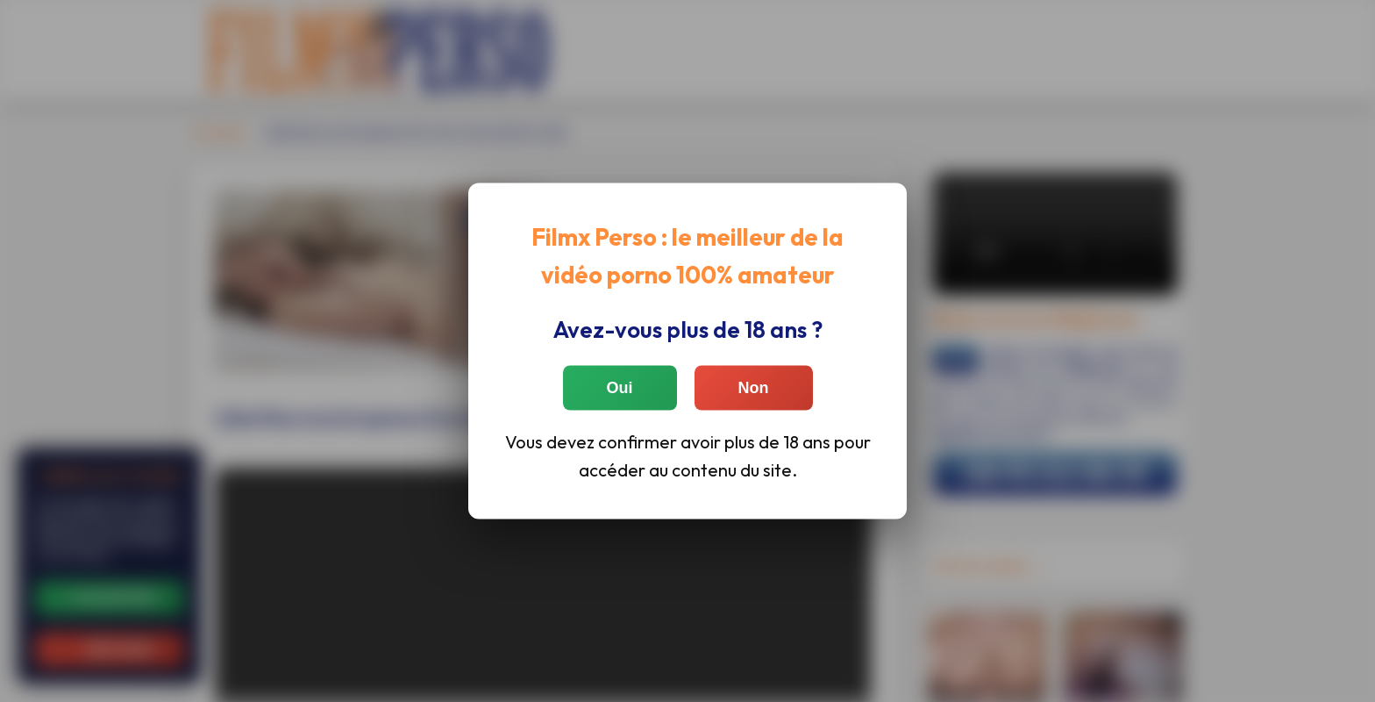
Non (753, 387)
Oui (620, 387)
